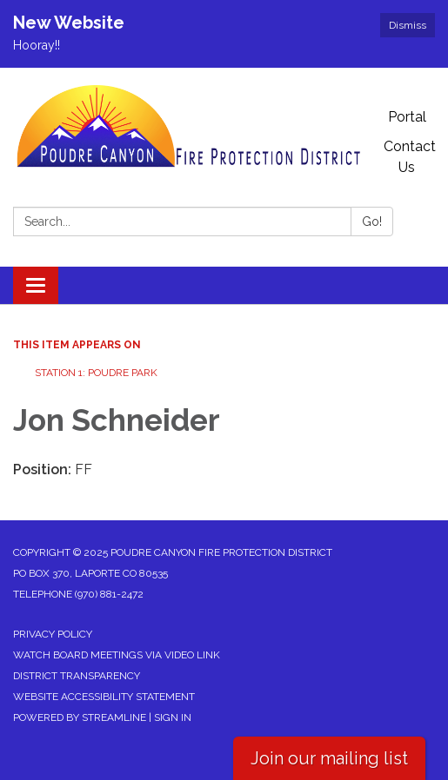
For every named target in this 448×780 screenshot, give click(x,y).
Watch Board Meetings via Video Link (116, 655)
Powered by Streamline (79, 717)
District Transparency (76, 676)
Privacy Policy (52, 634)
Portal (407, 117)
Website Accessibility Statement (104, 697)
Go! (372, 221)
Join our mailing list (329, 758)
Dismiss (407, 25)
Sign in (172, 717)
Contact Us (410, 156)
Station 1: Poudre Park (96, 373)
